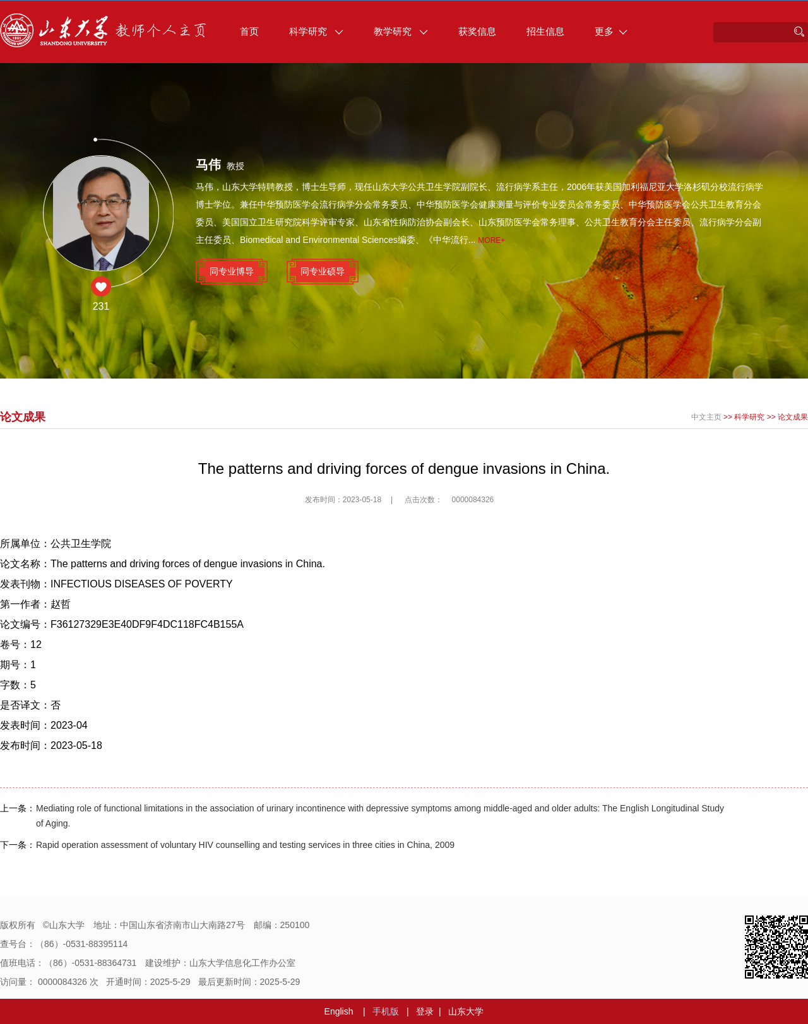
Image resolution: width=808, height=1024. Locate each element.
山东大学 (466, 1011)
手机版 (385, 1011)
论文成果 (793, 417)
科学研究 (316, 31)
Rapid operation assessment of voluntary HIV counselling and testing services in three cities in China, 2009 (245, 845)
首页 (249, 31)
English (339, 1011)
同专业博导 (232, 271)
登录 (425, 1011)
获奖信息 (477, 31)
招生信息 (545, 31)
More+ (491, 240)
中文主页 (706, 417)
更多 (611, 31)
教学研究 (401, 31)
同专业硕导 (322, 271)
